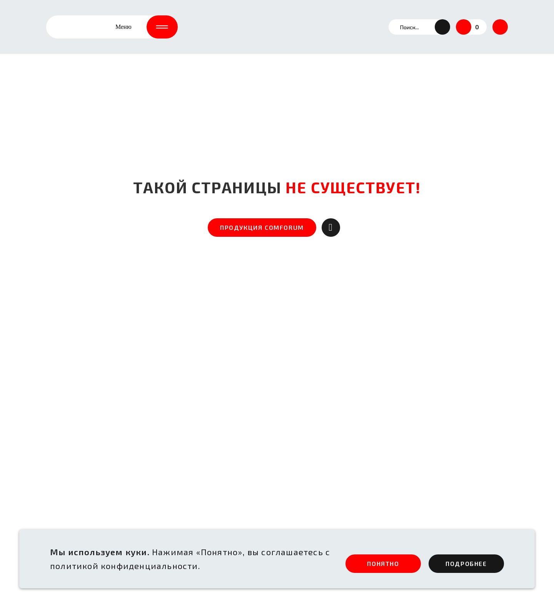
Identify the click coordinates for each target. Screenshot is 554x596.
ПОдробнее (466, 563)
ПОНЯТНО (383, 563)
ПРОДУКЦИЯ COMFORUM (262, 227)
